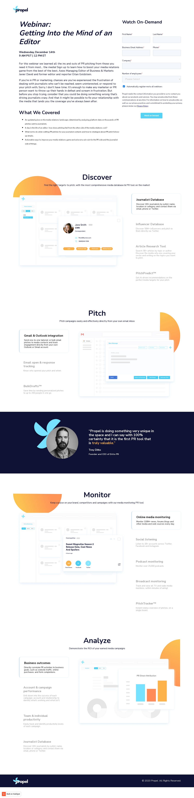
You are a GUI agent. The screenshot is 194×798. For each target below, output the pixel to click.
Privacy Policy (142, 106)
